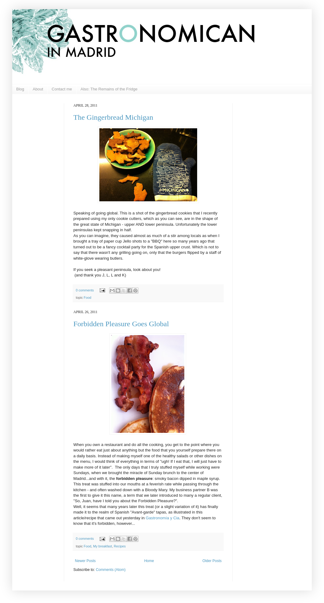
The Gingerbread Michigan (113, 117)
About (38, 89)
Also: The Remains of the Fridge (109, 89)
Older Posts (212, 561)
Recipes (120, 546)
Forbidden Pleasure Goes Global (121, 324)
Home (149, 561)
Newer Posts (85, 561)
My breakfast (102, 546)
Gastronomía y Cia (162, 518)
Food (87, 297)
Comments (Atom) (110, 570)
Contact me (62, 89)
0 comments (85, 290)
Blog (20, 89)
